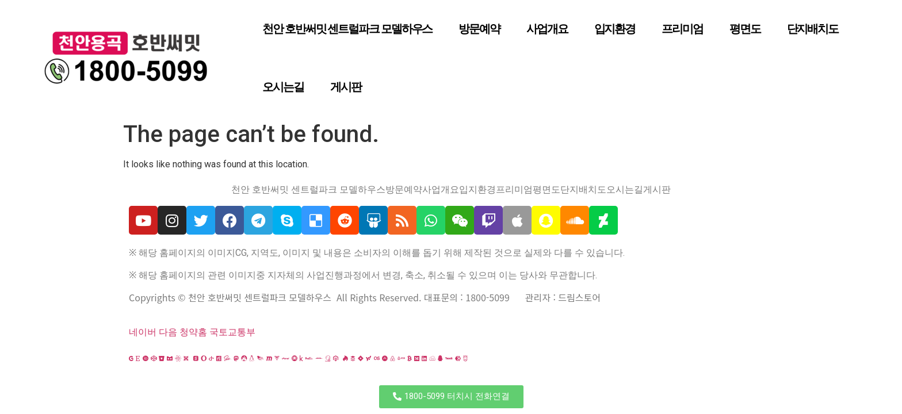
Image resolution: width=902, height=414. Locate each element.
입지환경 (615, 29)
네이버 (142, 332)
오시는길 (283, 87)
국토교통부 (232, 332)
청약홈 (193, 332)
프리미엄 (682, 29)
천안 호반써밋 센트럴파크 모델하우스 (347, 29)
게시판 (345, 87)
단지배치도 (813, 29)
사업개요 (547, 29)
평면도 (744, 29)
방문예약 (479, 29)
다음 (168, 332)
